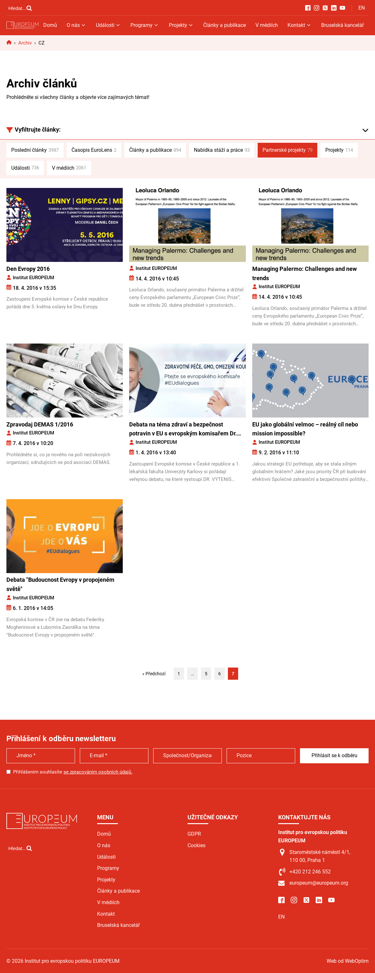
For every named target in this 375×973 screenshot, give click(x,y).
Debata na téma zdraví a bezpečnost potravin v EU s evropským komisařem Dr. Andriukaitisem (183, 430)
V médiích (266, 25)
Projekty (181, 25)
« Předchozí (153, 673)
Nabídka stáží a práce (222, 150)
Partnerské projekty (287, 150)
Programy (144, 25)
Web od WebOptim (348, 961)
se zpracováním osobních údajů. (97, 772)
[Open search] (20, 8)
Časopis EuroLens (93, 150)
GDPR (194, 834)
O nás (76, 25)
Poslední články (35, 150)
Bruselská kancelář (342, 25)
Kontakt (300, 25)
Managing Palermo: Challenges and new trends (304, 273)
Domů (50, 25)
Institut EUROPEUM (33, 277)
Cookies (196, 845)
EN (361, 8)
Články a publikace (224, 25)
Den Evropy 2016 (28, 268)
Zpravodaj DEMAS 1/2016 (39, 424)
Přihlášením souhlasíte (72, 772)
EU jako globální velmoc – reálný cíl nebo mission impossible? (305, 429)
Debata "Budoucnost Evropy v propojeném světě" (60, 584)
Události (108, 25)
